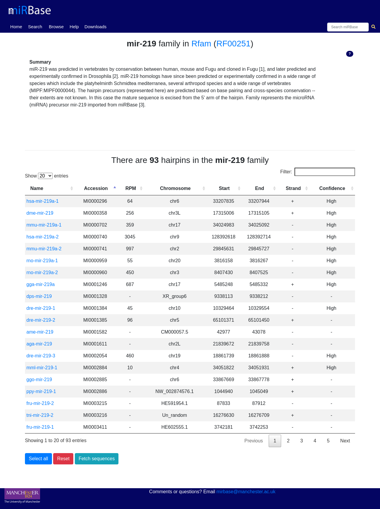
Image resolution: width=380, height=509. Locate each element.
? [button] (350, 54)
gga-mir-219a (40, 284)
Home (17, 26)
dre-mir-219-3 (40, 355)
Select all (38, 458)
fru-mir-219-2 (40, 403)
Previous (253, 440)
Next (345, 440)
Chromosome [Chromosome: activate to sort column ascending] (175, 188)
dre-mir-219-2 (40, 320)
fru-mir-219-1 (40, 427)
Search (35, 26)
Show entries (46, 176)
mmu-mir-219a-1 (43, 224)
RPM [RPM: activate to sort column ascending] (130, 188)
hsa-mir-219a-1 (42, 201)
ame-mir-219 (39, 331)
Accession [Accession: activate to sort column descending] (96, 188)
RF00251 (233, 43)
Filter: (317, 172)
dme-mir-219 (39, 213)
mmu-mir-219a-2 (43, 248)
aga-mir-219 (39, 343)
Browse (56, 26)
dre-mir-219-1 (40, 308)
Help (74, 26)
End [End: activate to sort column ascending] (259, 188)
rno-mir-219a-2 (42, 272)
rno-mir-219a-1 (42, 260)
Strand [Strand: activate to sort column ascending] (293, 188)
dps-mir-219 (39, 296)
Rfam (201, 43)
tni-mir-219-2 (39, 415)
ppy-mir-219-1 (41, 391)
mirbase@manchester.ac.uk (246, 491)
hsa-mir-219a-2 (42, 236)
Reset (63, 458)
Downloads (96, 26)
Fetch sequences (97, 458)
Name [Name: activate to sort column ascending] (36, 188)
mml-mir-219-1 (41, 367)
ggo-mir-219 (39, 379)
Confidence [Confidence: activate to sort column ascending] (332, 188)
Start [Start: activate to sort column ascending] (224, 188)
